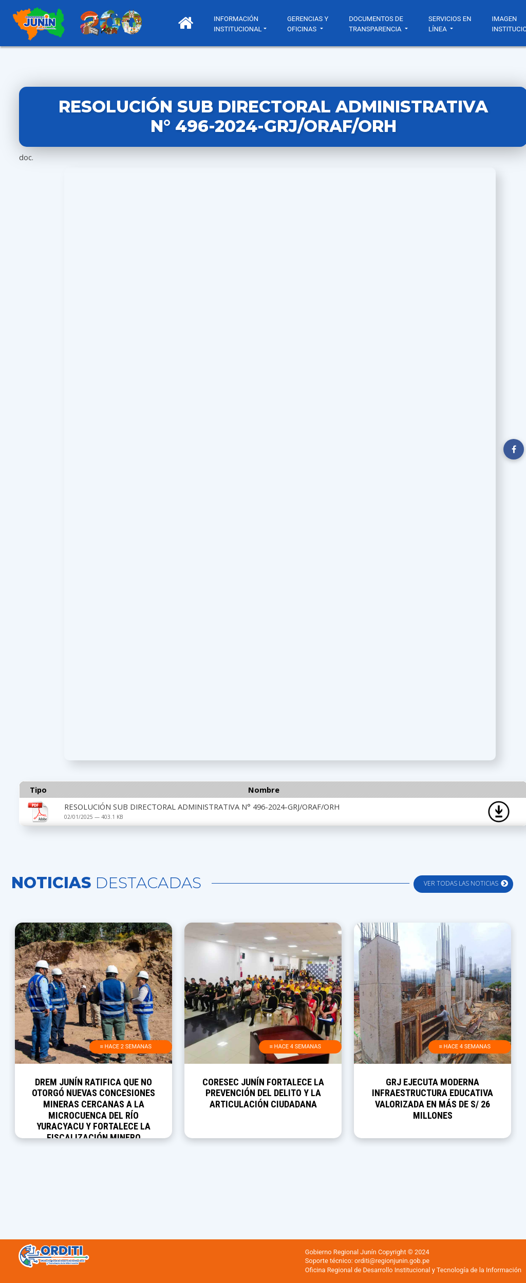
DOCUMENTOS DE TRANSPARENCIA (376, 24)
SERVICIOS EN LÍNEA (449, 24)
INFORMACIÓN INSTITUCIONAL (238, 24)
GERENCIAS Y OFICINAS (307, 24)
